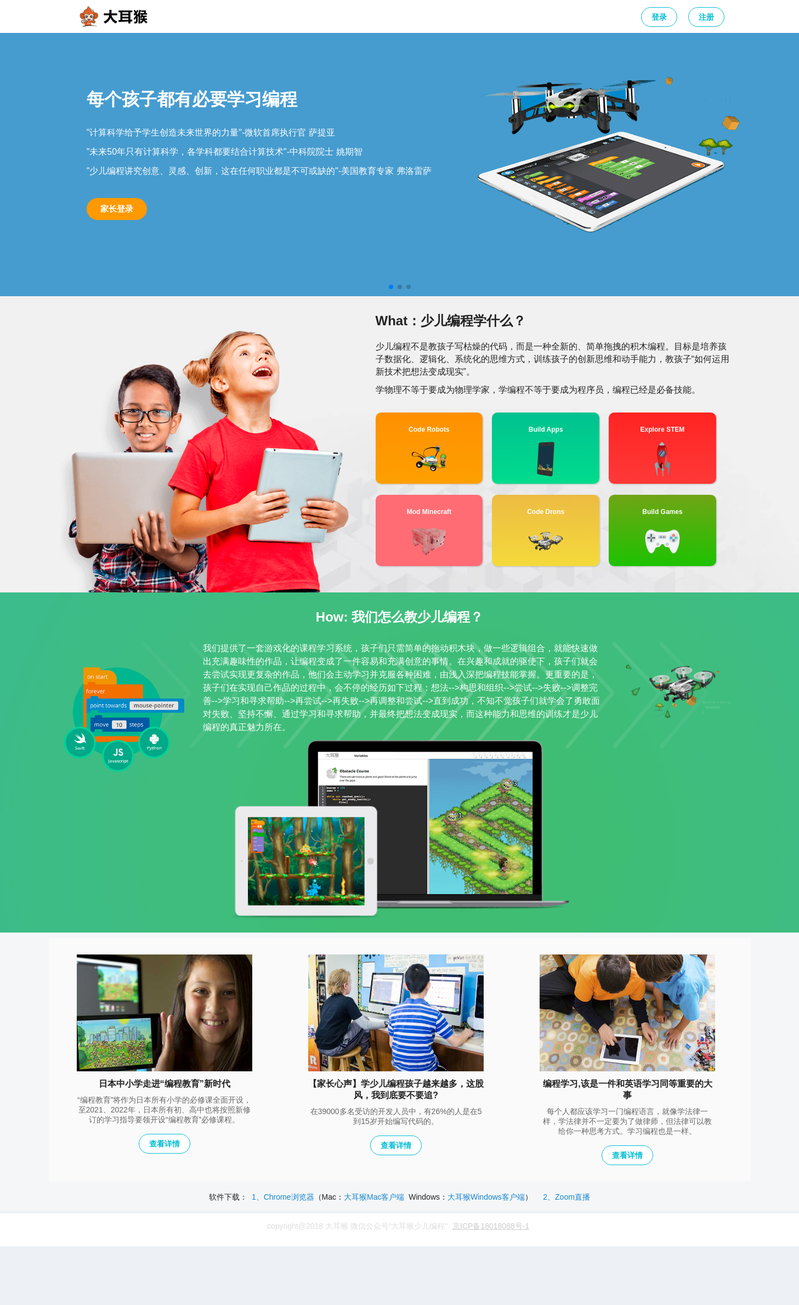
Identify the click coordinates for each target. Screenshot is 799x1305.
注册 (706, 17)
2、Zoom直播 (566, 1197)
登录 (659, 17)
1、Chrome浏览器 (283, 1197)
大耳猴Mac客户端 (374, 1197)
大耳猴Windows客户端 (486, 1197)
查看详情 (164, 1143)
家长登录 (116, 208)
